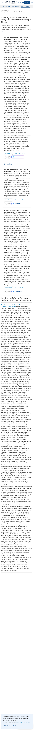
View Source (8, 153)
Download (8, 164)
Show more (6, 32)
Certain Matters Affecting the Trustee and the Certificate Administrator (14, 305)
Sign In (19, 2)
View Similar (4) (19, 200)
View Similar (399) (20, 153)
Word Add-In (15, 6)
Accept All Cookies (10, 726)
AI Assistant (6, 6)
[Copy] (9, 157)
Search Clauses (25, 6)
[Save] (5, 157)
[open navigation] (32, 2)
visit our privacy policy (22, 722)
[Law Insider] (10, 2)
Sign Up (27, 2)
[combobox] (2, 2)
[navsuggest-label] (2, 2)
